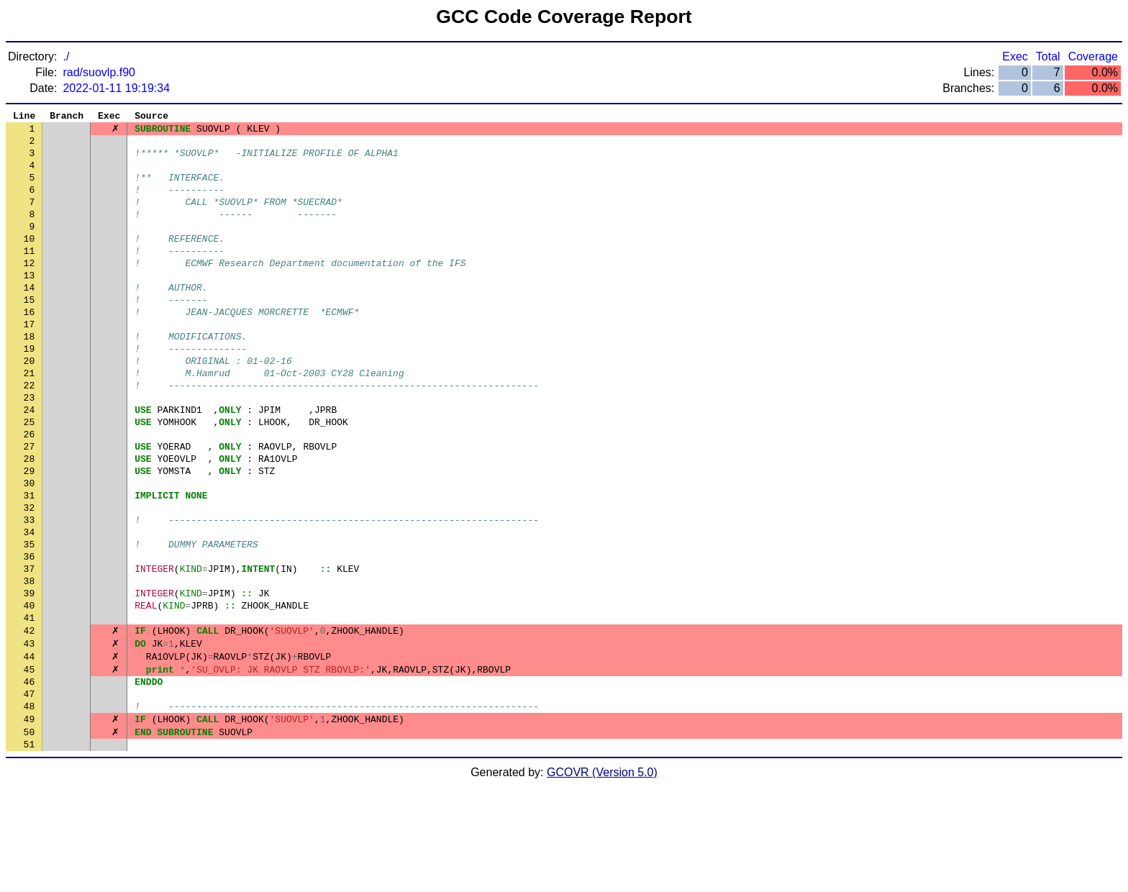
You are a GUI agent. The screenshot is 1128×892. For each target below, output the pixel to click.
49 (29, 822)
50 (29, 836)
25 (29, 476)
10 (29, 261)
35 (29, 620)
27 (29, 505)
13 (29, 304)
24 (29, 462)
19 (29, 390)
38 (29, 663)
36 (29, 635)
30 (29, 548)
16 (29, 347)
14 (29, 318)
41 (29, 707)
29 (29, 534)
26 (29, 491)
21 (29, 419)
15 (29, 333)
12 (29, 289)
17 (29, 361)
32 (29, 577)
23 (29, 448)
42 (29, 721)
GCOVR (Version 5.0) (602, 879)
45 (29, 764)
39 (29, 678)
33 (29, 592)
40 (29, 692)
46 (29, 779)
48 (29, 807)
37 (29, 649)
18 (29, 376)
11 (29, 275)
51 (29, 851)
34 (29, 606)
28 (29, 520)
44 (29, 750)
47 (29, 793)
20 (29, 405)
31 (29, 563)
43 (29, 735)
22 (29, 433)
